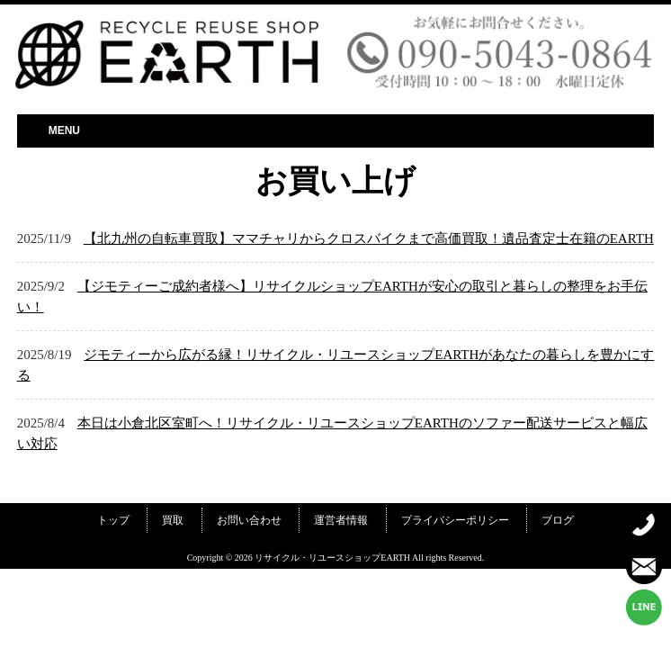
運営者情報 (341, 520)
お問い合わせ (249, 520)
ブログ (557, 520)
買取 (172, 520)
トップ (113, 520)
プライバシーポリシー (455, 520)
